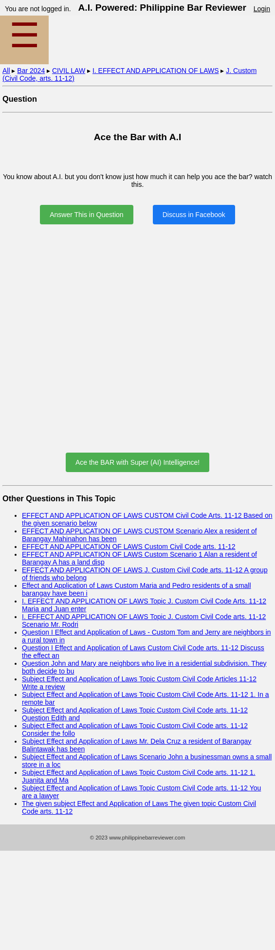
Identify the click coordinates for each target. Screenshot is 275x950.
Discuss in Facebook (194, 215)
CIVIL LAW (68, 70)
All (6, 70)
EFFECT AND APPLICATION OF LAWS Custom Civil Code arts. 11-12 (129, 546)
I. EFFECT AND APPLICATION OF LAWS (155, 70)
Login (262, 9)
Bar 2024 (31, 70)
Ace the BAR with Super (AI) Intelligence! (137, 462)
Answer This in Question (86, 215)
